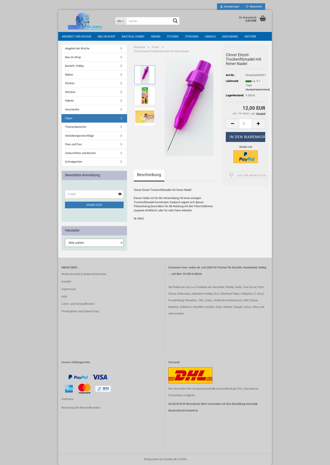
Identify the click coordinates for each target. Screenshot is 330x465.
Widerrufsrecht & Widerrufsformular (83, 274)
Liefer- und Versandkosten (78, 303)
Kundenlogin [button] (229, 6)
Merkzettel (254, 6)
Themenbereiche (75, 126)
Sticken (172, 36)
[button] (232, 124)
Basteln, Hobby (133, 36)
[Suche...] (120, 21)
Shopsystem (151, 459)
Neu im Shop (106, 36)
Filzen (68, 118)
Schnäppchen (73, 161)
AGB (64, 296)
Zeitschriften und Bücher (80, 153)
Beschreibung (149, 174)
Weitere (250, 36)
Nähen (155, 36)
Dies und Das (73, 144)
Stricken (191, 36)
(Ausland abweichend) (258, 89)
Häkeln (210, 36)
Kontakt (66, 281)
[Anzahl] (245, 124)
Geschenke (230, 36)
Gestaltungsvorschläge (79, 135)
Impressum (68, 289)
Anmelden (94, 204)
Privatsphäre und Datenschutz (80, 311)
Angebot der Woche (76, 36)
